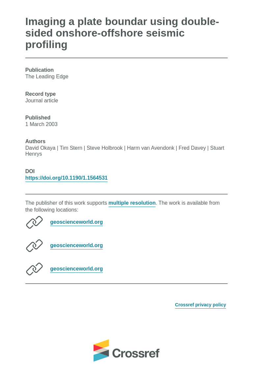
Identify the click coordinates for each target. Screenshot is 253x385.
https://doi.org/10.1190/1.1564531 (66, 178)
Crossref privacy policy (200, 304)
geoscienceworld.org (76, 222)
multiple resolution (131, 203)
